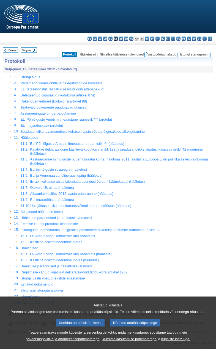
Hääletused (88, 54)
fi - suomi (205, 39)
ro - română (189, 39)
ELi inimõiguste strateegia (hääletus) (58, 169)
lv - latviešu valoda (152, 39)
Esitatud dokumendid (36, 284)
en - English (126, 39)
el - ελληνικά (121, 39)
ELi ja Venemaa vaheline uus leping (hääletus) (66, 175)
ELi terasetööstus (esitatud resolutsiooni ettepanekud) (62, 89)
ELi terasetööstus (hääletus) (52, 200)
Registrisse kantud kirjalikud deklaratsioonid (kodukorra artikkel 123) (73, 272)
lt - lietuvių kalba (157, 39)
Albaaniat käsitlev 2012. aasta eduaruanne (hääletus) (71, 194)
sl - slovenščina (199, 39)
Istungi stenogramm (194, 54)
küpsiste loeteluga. (175, 345)
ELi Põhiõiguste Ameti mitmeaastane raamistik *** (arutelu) (66, 119)
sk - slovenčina (194, 39)
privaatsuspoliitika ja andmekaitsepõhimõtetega (62, 345)
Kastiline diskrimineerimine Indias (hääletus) (64, 260)
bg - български (90, 39)
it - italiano (147, 39)
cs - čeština (100, 39)
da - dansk (105, 39)
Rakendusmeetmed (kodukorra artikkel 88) (53, 101)
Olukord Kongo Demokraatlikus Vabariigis (62, 236)
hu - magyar (163, 39)
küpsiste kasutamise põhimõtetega (129, 345)
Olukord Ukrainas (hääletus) (52, 187)
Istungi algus (30, 77)
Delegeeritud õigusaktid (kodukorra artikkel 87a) (57, 95)
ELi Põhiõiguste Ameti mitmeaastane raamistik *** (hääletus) (77, 144)
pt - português (184, 39)
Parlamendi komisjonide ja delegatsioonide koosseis (61, 83)
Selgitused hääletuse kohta (41, 212)
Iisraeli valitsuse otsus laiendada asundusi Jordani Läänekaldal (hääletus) (87, 181)
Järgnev (26, 50)
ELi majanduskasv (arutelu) (41, 125)
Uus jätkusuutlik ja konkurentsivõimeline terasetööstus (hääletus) (80, 206)
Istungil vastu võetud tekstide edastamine (52, 278)
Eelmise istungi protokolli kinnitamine (49, 224)
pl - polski (178, 39)
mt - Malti (168, 39)
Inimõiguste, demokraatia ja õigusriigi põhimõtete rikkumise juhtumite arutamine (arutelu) (89, 230)
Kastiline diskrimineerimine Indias (56, 242)
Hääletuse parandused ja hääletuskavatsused (56, 218)
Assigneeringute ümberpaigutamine (48, 113)
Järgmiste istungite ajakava (41, 290)
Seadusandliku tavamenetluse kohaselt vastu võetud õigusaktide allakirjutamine (82, 131)
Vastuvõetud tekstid (161, 54)
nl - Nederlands (173, 39)
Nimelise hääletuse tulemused (122, 54)
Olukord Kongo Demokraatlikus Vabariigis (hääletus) (70, 254)
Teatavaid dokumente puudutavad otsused (53, 107)
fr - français (131, 39)
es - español (95, 39)
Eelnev (13, 50)
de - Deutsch (110, 39)
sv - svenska (210, 39)
